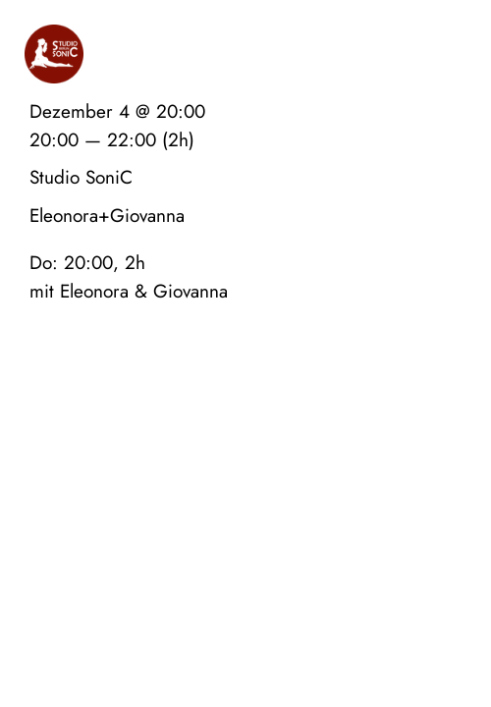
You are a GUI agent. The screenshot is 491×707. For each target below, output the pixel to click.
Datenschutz (437, 428)
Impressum (354, 428)
